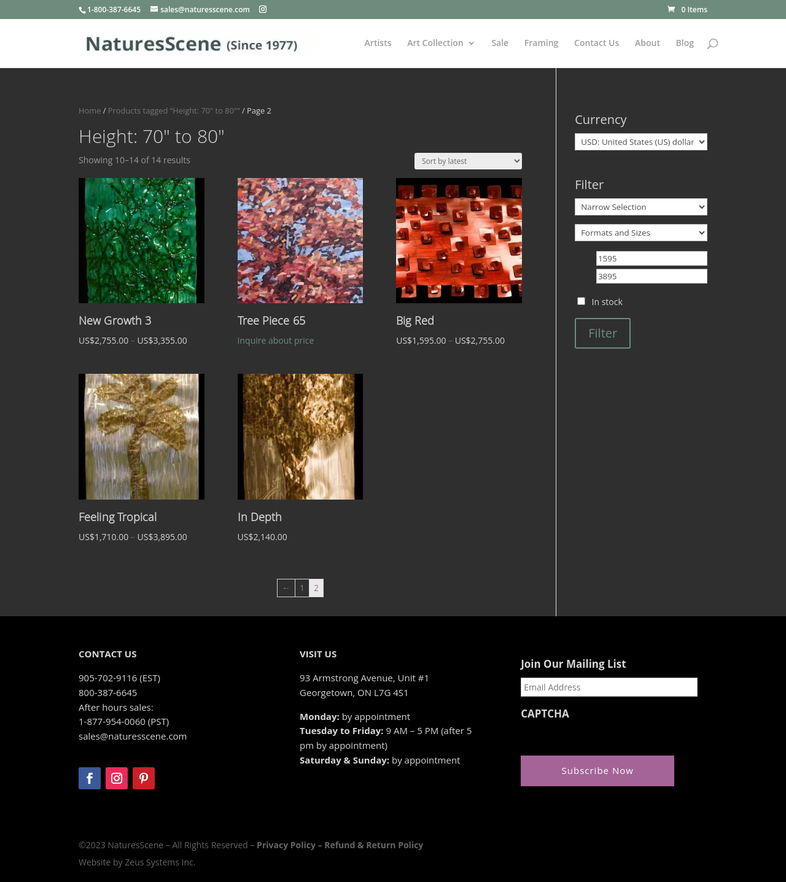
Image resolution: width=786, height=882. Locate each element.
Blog (685, 43)
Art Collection (435, 43)
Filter (602, 333)
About (647, 43)
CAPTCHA (545, 714)
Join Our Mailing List (573, 664)
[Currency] (641, 141)
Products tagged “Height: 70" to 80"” (174, 110)
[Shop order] (468, 161)
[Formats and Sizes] (641, 232)
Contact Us (596, 43)
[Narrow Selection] (641, 206)
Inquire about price (276, 340)
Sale (499, 43)
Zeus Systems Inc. (160, 862)
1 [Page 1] (302, 588)
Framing (541, 43)
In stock (607, 302)
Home (90, 110)
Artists (378, 43)
